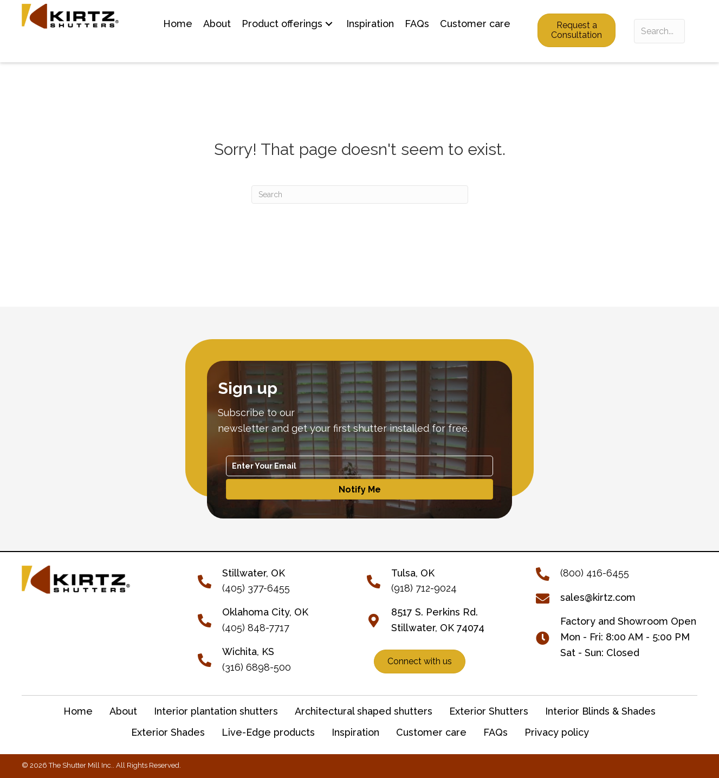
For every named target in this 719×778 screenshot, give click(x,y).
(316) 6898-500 (256, 667)
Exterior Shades (168, 732)
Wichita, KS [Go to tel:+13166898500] (248, 651)
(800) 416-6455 (594, 573)
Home (78, 711)
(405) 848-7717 (255, 627)
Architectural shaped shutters (363, 711)
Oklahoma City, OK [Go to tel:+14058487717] (265, 612)
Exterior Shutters (488, 711)
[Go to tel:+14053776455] (210, 580)
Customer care (431, 732)
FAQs (495, 732)
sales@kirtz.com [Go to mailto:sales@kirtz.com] (598, 597)
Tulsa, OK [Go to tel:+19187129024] (413, 573)
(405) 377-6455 (256, 588)
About (123, 711)
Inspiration (355, 732)
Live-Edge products (268, 732)
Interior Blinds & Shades (600, 711)
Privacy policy (556, 732)
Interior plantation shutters (216, 711)
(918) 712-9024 (424, 588)
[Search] (359, 194)
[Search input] (659, 31)
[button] (328, 24)
